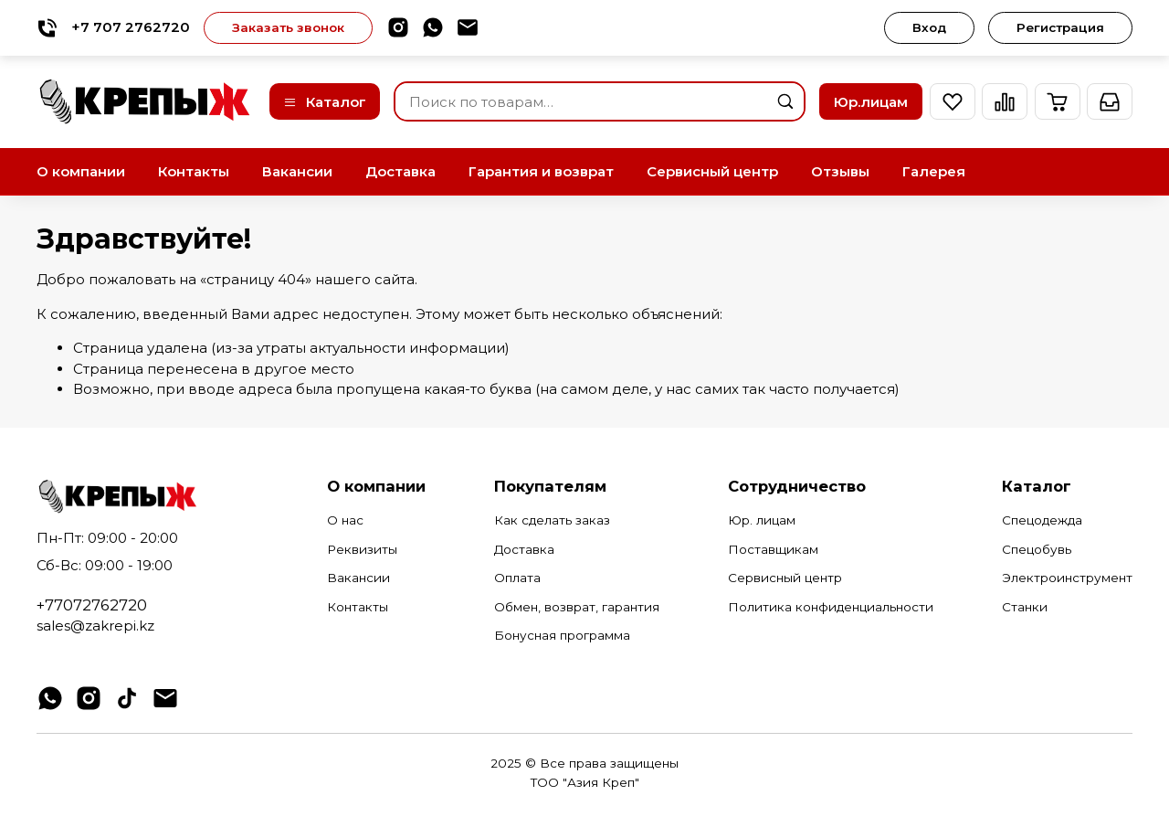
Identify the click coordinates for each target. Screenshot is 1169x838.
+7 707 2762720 (113, 27)
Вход (929, 27)
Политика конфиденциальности (830, 606)
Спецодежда (1042, 520)
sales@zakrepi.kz (95, 625)
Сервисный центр (712, 171)
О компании (81, 171)
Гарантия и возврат (541, 171)
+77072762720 (92, 605)
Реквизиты (362, 549)
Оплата (517, 577)
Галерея (933, 171)
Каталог (324, 102)
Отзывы (840, 171)
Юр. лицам (761, 520)
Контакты (193, 171)
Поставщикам (773, 549)
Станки (1025, 606)
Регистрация (1060, 27)
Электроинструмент (1067, 577)
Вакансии (297, 171)
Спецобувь (1036, 549)
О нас (345, 520)
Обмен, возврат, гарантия (576, 606)
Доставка (400, 171)
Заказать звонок (288, 27)
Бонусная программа (562, 635)
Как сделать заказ (552, 520)
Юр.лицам (871, 102)
